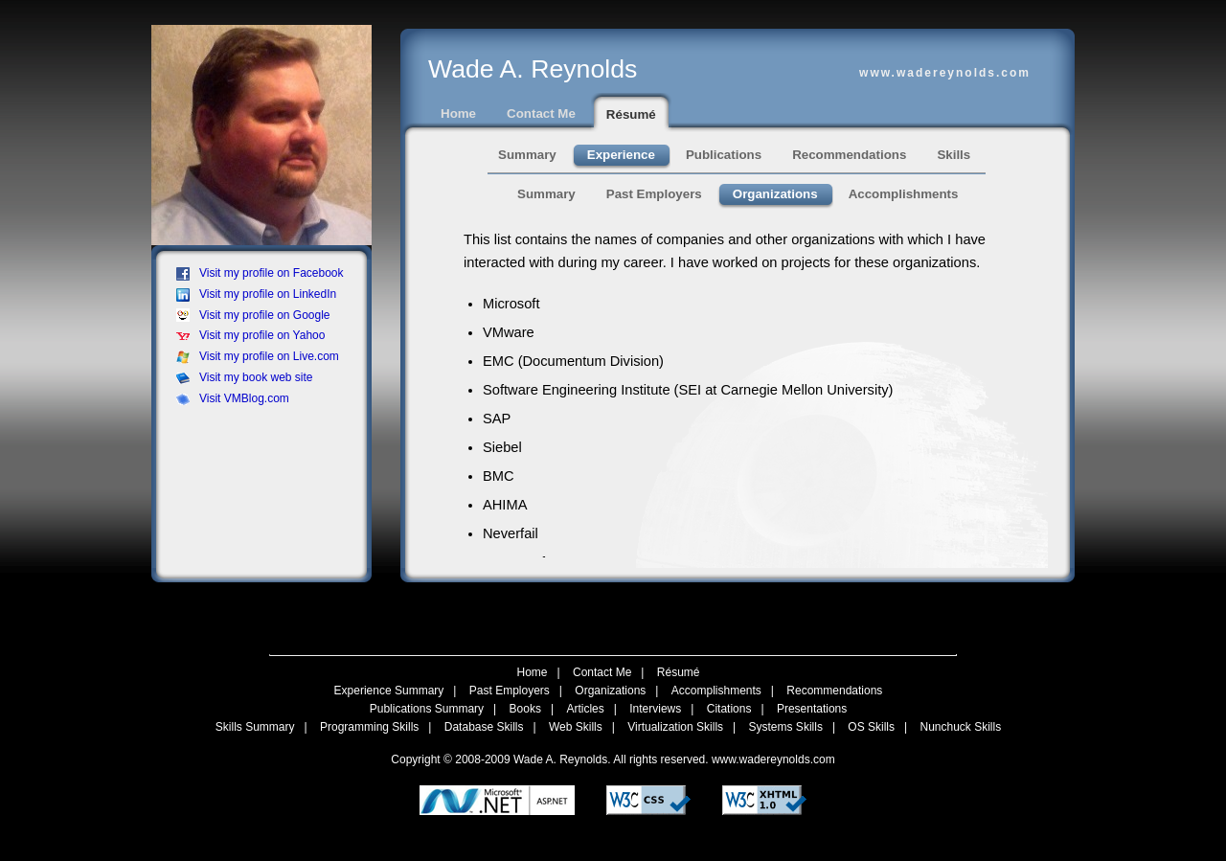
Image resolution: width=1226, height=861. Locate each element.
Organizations (775, 194)
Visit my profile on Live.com (257, 356)
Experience (621, 154)
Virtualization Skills (675, 727)
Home (458, 113)
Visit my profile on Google (253, 315)
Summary (527, 154)
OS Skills (871, 727)
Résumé (631, 114)
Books (525, 708)
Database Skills (484, 727)
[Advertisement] (267, 461)
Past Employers (654, 194)
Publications (723, 154)
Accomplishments (904, 194)
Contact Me (541, 113)
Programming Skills (369, 727)
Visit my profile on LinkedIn (256, 294)
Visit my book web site (244, 377)
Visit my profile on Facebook (260, 273)
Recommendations (849, 154)
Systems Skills (786, 727)
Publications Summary (427, 708)
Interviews (655, 708)
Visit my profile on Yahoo (250, 335)
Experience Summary (389, 690)
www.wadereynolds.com (773, 759)
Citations (729, 708)
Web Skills (575, 727)
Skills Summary (255, 727)
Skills (953, 154)
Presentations (812, 708)
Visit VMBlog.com (232, 398)
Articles (584, 708)
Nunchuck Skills (961, 727)
